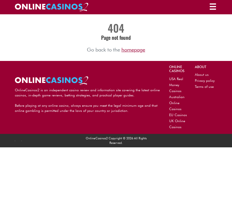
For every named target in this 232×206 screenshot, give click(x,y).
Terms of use (204, 86)
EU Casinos (178, 115)
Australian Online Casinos (177, 103)
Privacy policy (205, 80)
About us (202, 74)
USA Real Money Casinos (176, 85)
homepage (133, 50)
